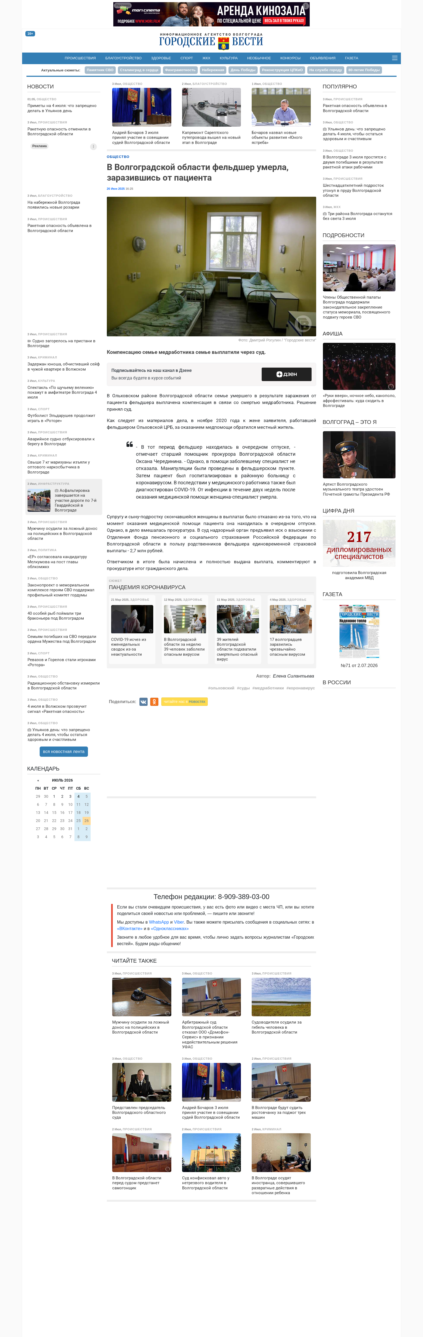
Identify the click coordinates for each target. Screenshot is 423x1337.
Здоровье (161, 58)
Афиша (333, 334)
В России (337, 682)
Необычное (259, 58)
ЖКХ (206, 58)
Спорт (186, 58)
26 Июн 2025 (116, 188)
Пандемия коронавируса (147, 587)
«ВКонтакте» (130, 928)
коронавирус (302, 688)
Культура (229, 58)
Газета (351, 58)
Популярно (340, 86)
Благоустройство (123, 58)
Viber (179, 922)
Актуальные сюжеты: (60, 70)
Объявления (322, 58)
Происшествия (80, 58)
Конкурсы (290, 58)
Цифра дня (338, 511)
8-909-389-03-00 (244, 896)
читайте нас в (184, 701)
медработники (269, 688)
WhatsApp (159, 922)
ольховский (222, 688)
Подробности (343, 235)
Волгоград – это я (350, 422)
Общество (118, 157)
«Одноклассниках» (170, 928)
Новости (40, 86)
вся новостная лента (64, 751)
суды (244, 688)
